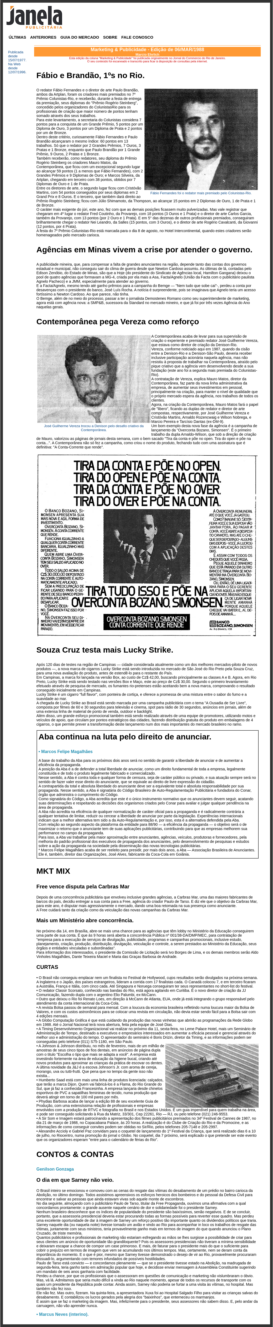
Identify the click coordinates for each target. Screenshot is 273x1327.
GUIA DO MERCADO (79, 37)
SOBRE (110, 37)
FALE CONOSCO (137, 37)
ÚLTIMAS (17, 37)
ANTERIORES (43, 37)
